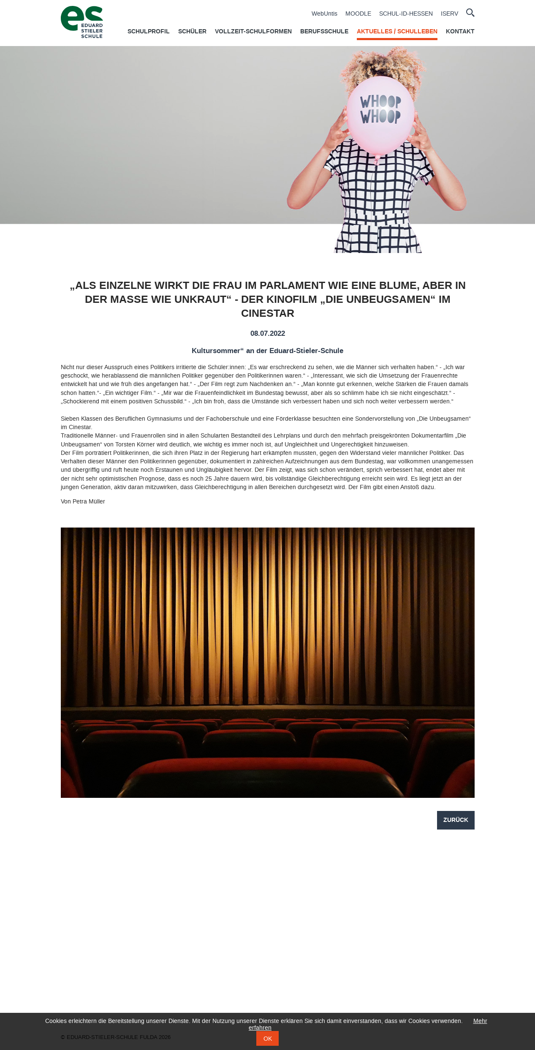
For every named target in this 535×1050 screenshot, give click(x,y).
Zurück (455, 820)
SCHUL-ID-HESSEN (406, 14)
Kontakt (460, 31)
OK (267, 1038)
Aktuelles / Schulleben (397, 31)
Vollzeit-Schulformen (253, 31)
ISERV (449, 14)
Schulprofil (149, 31)
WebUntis (324, 14)
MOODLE (358, 14)
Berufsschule (324, 31)
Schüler (192, 31)
